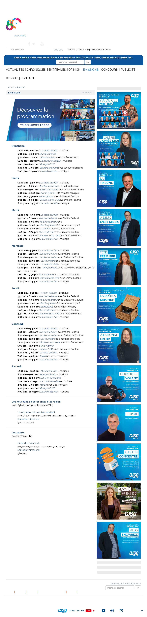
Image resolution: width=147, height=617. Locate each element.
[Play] (103, 610)
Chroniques (36, 69)
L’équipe (32, 592)
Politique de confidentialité (51, 592)
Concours (109, 69)
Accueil (10, 44)
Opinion (74, 69)
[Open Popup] (121, 610)
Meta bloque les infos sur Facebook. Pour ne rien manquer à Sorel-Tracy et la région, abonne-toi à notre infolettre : (73, 60)
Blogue (12, 78)
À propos (20, 592)
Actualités (15, 69)
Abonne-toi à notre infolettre (126, 583)
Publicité (127, 69)
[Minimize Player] (142, 610)
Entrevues (57, 69)
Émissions (90, 69)
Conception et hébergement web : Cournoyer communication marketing (113, 600)
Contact (22, 44)
